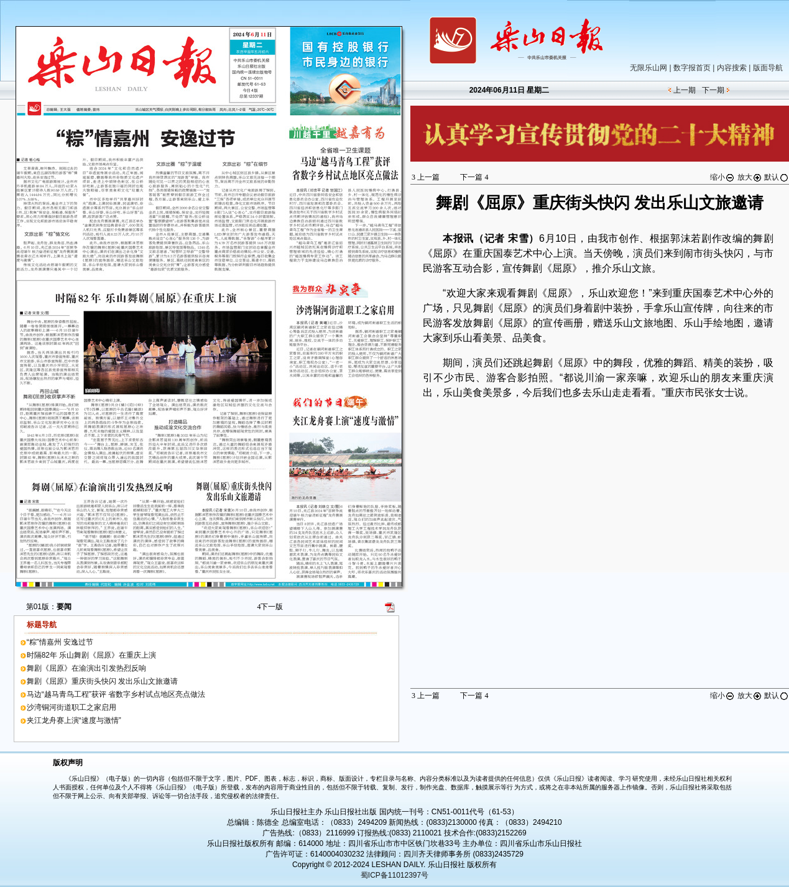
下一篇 (474, 177)
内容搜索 (732, 67)
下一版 (270, 606)
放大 (749, 177)
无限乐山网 (648, 67)
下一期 (713, 90)
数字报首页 (692, 67)
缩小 (722, 177)
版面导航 (768, 67)
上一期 (684, 90)
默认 (776, 177)
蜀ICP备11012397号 (394, 875)
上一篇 (426, 177)
